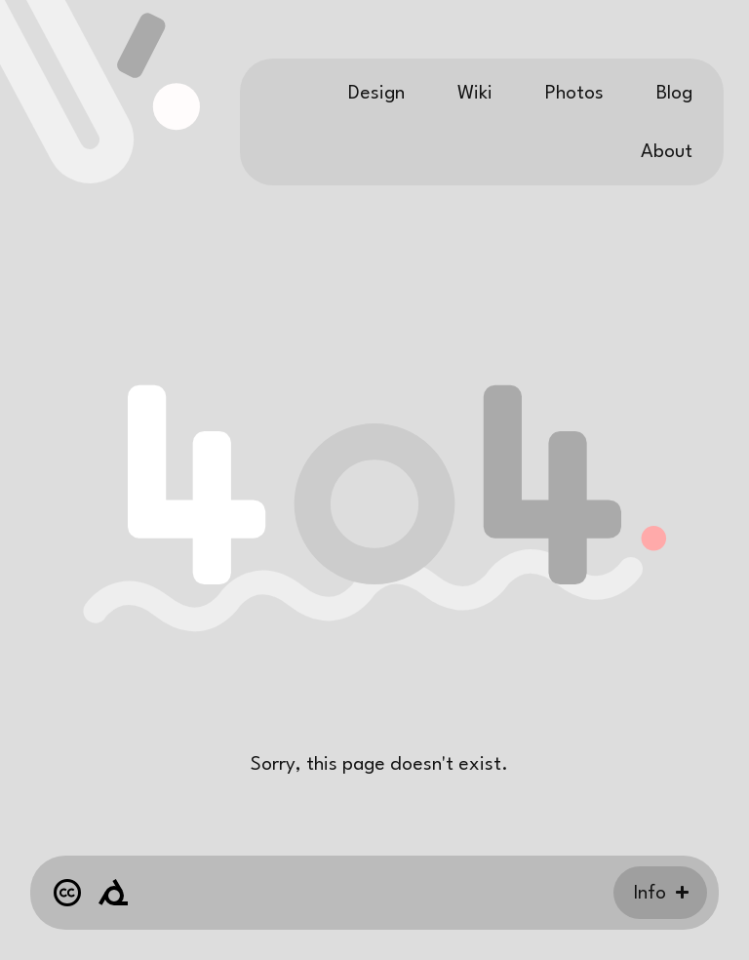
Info (650, 893)
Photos (574, 93)
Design (376, 93)
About (666, 152)
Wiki (475, 93)
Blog (674, 93)
